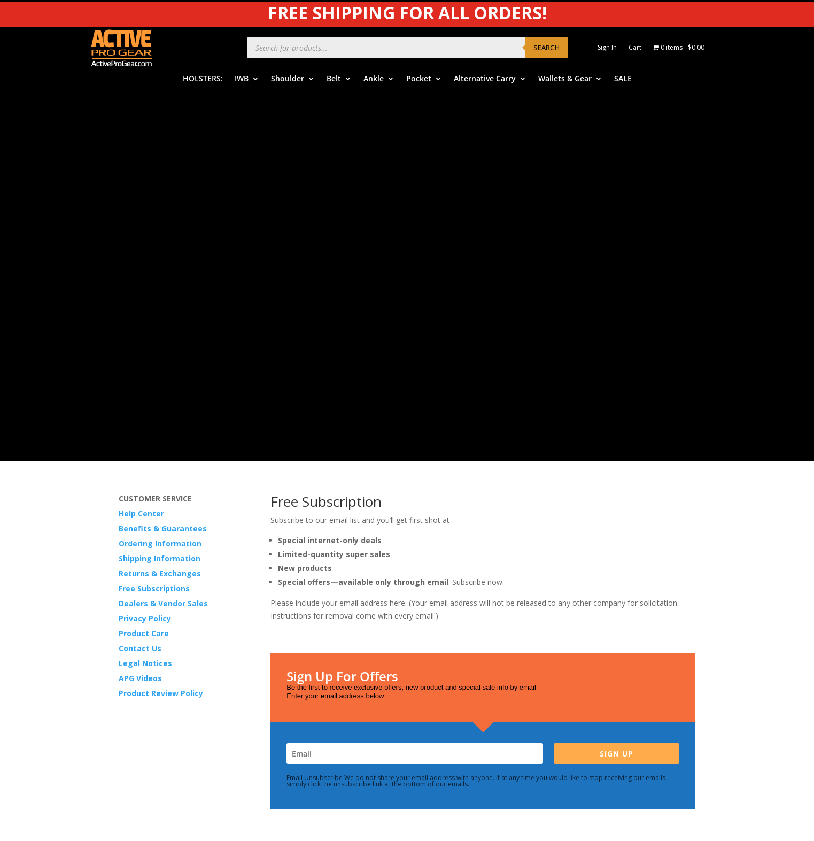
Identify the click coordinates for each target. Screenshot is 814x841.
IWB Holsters (293, 559)
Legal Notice (597, 594)
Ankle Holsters (295, 609)
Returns (436, 625)
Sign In (607, 48)
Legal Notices (145, 294)
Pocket (418, 79)
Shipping (437, 609)
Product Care (144, 264)
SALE (623, 79)
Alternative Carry (485, 79)
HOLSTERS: (203, 79)
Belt (334, 79)
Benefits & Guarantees (163, 159)
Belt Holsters (292, 592)
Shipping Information (159, 189)
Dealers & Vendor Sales (163, 234)
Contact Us (140, 279)
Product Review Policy (161, 324)
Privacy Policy (145, 249)
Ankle (373, 79)
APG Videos (140, 309)
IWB (242, 79)
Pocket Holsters (297, 625)
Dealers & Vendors (455, 674)
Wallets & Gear (565, 79)
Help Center (141, 144)
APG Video (593, 544)
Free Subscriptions (154, 219)
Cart (635, 48)
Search (546, 47)
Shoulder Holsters (301, 576)
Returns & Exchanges (160, 204)
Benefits (437, 576)
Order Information (454, 592)
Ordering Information (160, 174)
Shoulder (287, 79)
